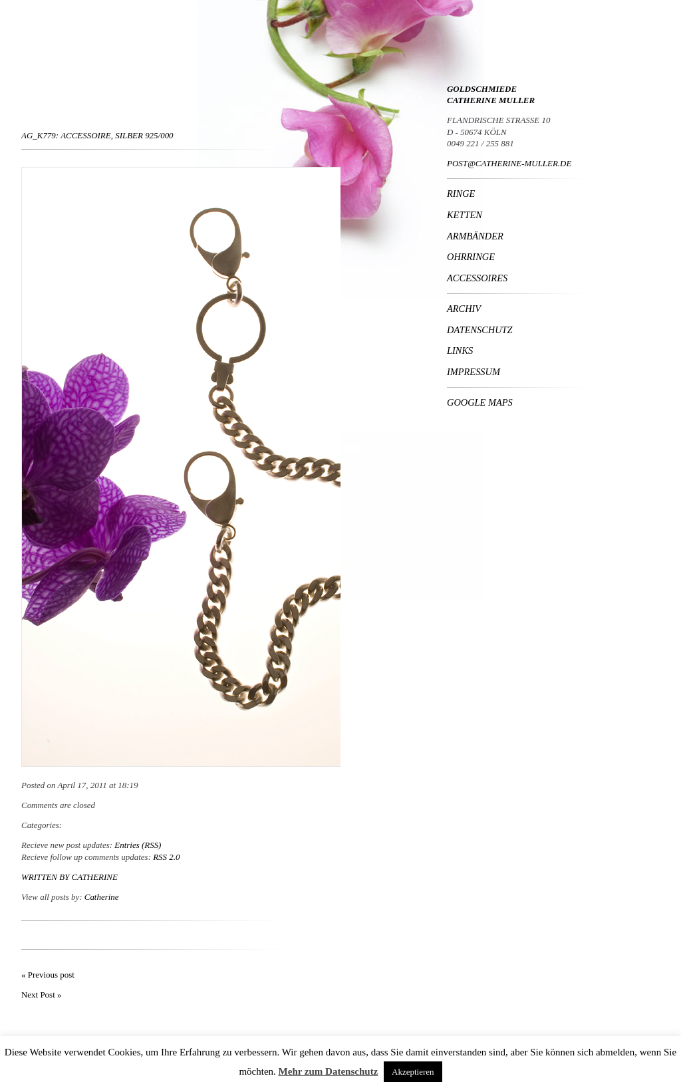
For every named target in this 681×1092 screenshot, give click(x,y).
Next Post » (41, 995)
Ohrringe (471, 256)
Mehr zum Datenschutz (328, 1071)
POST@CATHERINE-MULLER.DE (509, 163)
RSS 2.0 (166, 857)
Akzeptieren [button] (413, 1072)
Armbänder (475, 236)
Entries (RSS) (137, 845)
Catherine (95, 877)
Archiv (464, 308)
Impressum (473, 371)
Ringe (461, 193)
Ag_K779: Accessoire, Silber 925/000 (97, 135)
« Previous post (47, 975)
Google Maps (480, 402)
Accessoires (477, 278)
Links (460, 350)
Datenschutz (480, 330)
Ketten (464, 214)
